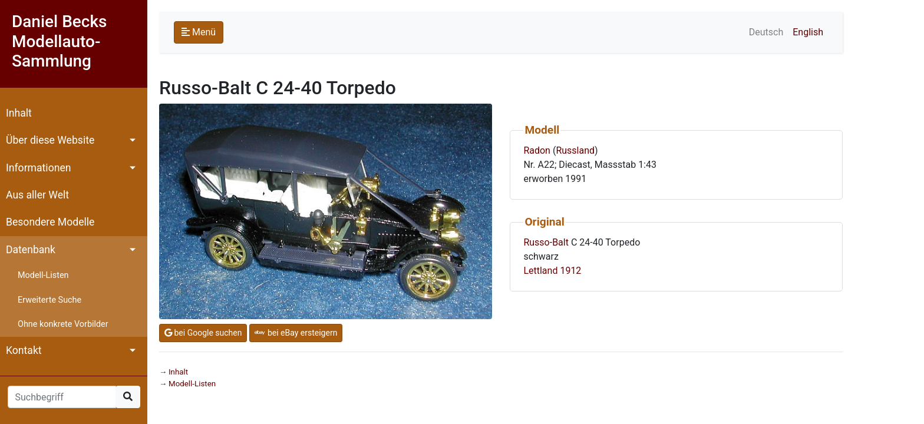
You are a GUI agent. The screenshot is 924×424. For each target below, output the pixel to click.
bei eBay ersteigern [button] (296, 332)
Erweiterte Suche (49, 300)
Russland (575, 150)
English (808, 32)
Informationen (38, 168)
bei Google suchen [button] (203, 332)
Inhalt (19, 113)
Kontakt (24, 350)
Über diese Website (50, 140)
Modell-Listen (43, 275)
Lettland (540, 270)
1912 (570, 270)
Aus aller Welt (37, 195)
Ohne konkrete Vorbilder (63, 324)
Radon (536, 150)
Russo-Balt (546, 242)
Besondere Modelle (50, 222)
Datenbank (30, 250)
